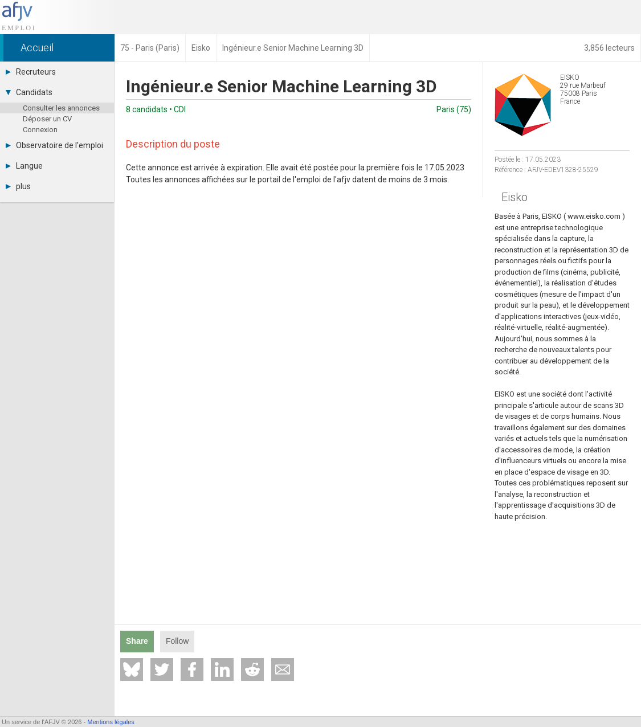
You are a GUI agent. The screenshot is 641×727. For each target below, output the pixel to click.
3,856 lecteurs (609, 47)
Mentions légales (110, 721)
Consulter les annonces (61, 108)
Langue (24, 165)
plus (18, 186)
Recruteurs (31, 71)
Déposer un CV (47, 119)
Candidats (29, 92)
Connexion (40, 129)
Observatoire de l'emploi (54, 145)
